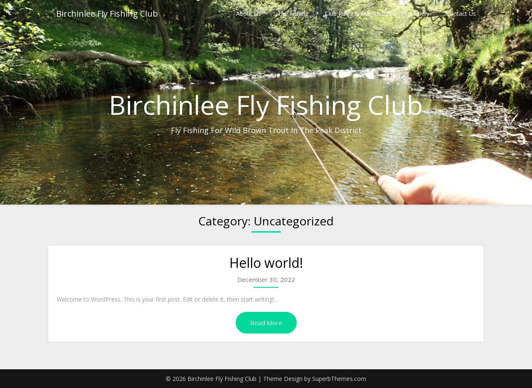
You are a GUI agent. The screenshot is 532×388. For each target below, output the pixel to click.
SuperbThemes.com (339, 379)
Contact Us (461, 13)
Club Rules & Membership (359, 13)
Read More (266, 323)
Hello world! (266, 263)
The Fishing (293, 13)
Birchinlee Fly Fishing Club (107, 13)
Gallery (420, 13)
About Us (248, 13)
